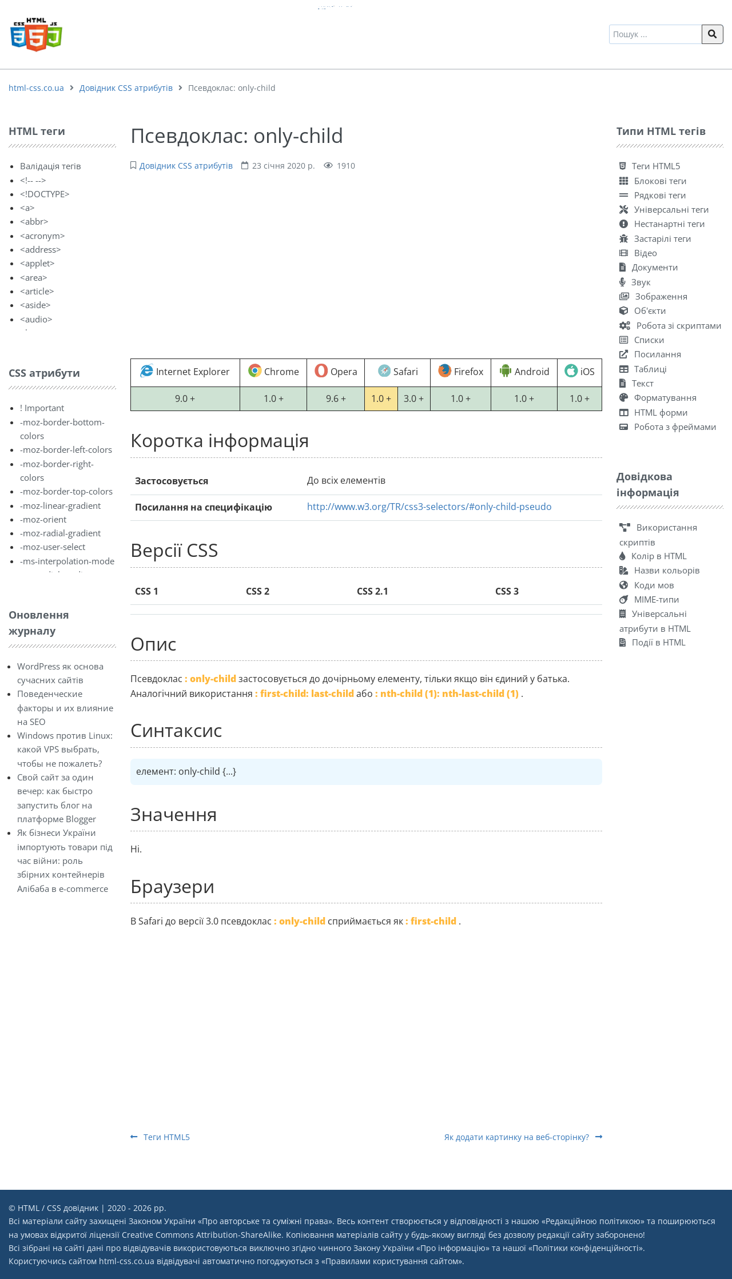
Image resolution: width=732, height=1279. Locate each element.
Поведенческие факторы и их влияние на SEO (65, 707)
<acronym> (42, 235)
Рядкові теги (652, 195)
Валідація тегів (50, 166)
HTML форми (653, 412)
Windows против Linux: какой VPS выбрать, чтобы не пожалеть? (65, 749)
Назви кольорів (659, 570)
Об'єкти (642, 310)
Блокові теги (653, 180)
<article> (37, 291)
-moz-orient (43, 519)
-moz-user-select (52, 546)
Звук (635, 282)
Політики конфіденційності (585, 1247)
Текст (636, 383)
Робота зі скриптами (670, 325)
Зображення (653, 296)
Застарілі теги (655, 238)
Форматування (658, 397)
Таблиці (643, 368)
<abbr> (34, 221)
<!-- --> (33, 180)
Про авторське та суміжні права (265, 1221)
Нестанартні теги (662, 223)
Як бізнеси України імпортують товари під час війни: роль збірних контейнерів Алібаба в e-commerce (65, 860)
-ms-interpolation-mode (67, 561)
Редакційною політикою (593, 1221)
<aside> (35, 304)
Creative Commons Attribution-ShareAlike (201, 1234)
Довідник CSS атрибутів (126, 87)
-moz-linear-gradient (60, 505)
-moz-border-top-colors (66, 491)
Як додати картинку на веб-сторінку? (523, 1136)
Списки (642, 339)
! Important (42, 407)
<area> (33, 277)
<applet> (37, 263)
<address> (40, 249)
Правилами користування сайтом (391, 1261)
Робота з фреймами (668, 426)
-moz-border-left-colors (66, 449)
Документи (648, 267)
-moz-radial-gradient (60, 533)
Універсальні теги (664, 209)
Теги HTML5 (160, 1136)
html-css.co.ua (36, 87)
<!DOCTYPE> (45, 194)
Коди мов (646, 585)
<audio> (36, 319)
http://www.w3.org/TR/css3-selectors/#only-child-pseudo (429, 506)
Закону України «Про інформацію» (421, 1247)
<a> (27, 207)
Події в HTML (652, 642)
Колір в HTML (653, 555)
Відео (638, 252)
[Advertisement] (366, 264)
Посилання (650, 354)
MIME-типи (649, 599)
